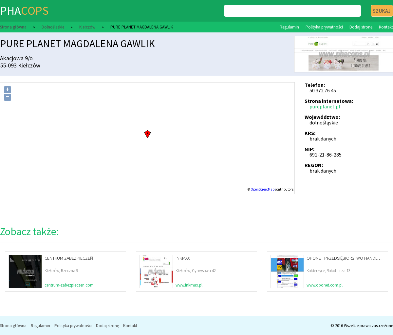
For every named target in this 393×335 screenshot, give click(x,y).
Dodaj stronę (360, 27)
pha (24, 10)
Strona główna (13, 27)
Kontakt (386, 27)
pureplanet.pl (324, 106)
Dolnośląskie (53, 27)
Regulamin (289, 27)
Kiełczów (87, 27)
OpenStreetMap (262, 189)
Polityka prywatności (324, 27)
